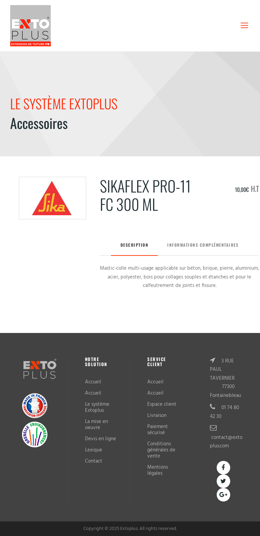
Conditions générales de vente (161, 450)
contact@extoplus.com (226, 441)
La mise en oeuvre (96, 425)
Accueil (93, 382)
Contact (93, 461)
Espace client (161, 404)
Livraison (157, 415)
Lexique (93, 450)
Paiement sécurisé (157, 430)
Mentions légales (157, 470)
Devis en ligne (100, 439)
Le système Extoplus (97, 407)
